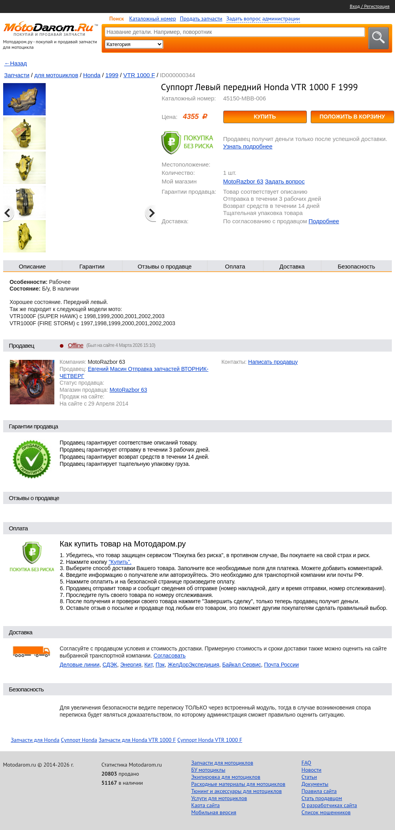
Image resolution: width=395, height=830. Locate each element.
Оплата (235, 266)
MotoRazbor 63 (243, 181)
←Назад (15, 63)
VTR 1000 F (139, 75)
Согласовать (170, 655)
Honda (91, 75)
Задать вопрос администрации (263, 18)
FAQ (307, 762)
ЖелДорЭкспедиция (193, 664)
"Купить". (120, 562)
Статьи (309, 776)
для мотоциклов (56, 75)
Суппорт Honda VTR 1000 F (209, 739)
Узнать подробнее (248, 146)
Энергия (130, 664)
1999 (111, 75)
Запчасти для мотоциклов (222, 762)
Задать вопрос (285, 181)
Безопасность (356, 266)
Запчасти (17, 75)
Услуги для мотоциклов (219, 798)
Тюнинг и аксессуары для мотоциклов (236, 791)
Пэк (160, 664)
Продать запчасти (201, 18)
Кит (149, 664)
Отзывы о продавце (164, 266)
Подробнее (324, 221)
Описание (32, 266)
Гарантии (92, 266)
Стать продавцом (322, 798)
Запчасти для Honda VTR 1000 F (137, 739)
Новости (312, 769)
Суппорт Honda (79, 739)
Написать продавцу (273, 362)
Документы (315, 783)
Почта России (281, 664)
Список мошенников (326, 812)
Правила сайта (319, 791)
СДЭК (109, 664)
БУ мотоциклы (208, 769)
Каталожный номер (152, 18)
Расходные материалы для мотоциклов (238, 783)
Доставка (291, 266)
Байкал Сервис (241, 664)
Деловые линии (80, 664)
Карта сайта (205, 805)
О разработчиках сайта (329, 805)
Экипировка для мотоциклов (226, 776)
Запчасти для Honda (35, 739)
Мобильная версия (213, 812)
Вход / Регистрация (369, 6)
